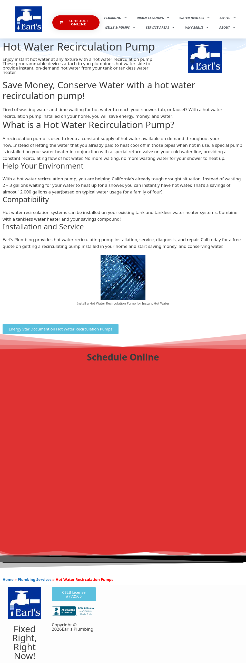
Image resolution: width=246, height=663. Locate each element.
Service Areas (160, 27)
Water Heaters (194, 17)
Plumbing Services (34, 579)
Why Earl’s (197, 27)
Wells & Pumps (119, 27)
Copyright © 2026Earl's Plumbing (72, 627)
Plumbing (115, 17)
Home (8, 579)
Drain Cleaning (153, 17)
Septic (228, 17)
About (227, 27)
